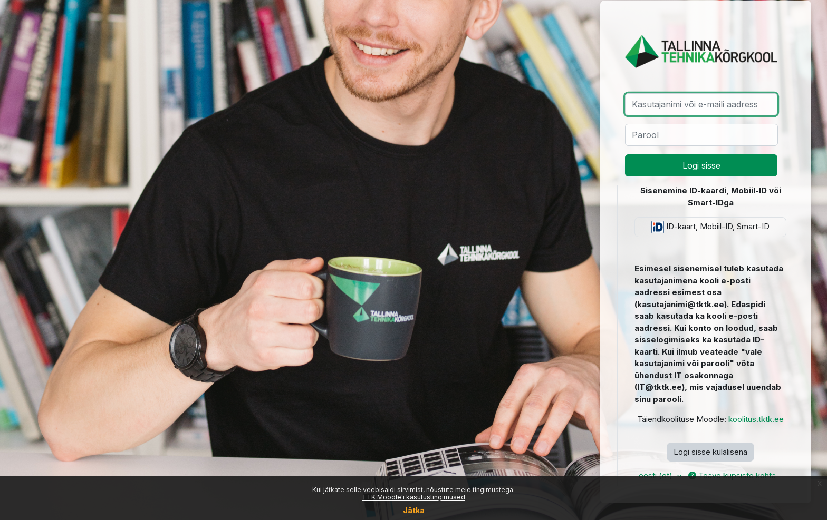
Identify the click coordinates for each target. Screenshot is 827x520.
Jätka (414, 510)
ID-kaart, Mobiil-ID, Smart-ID (710, 227)
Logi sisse (701, 165)
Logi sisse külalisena (710, 452)
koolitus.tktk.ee (756, 419)
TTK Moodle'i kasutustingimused (413, 497)
